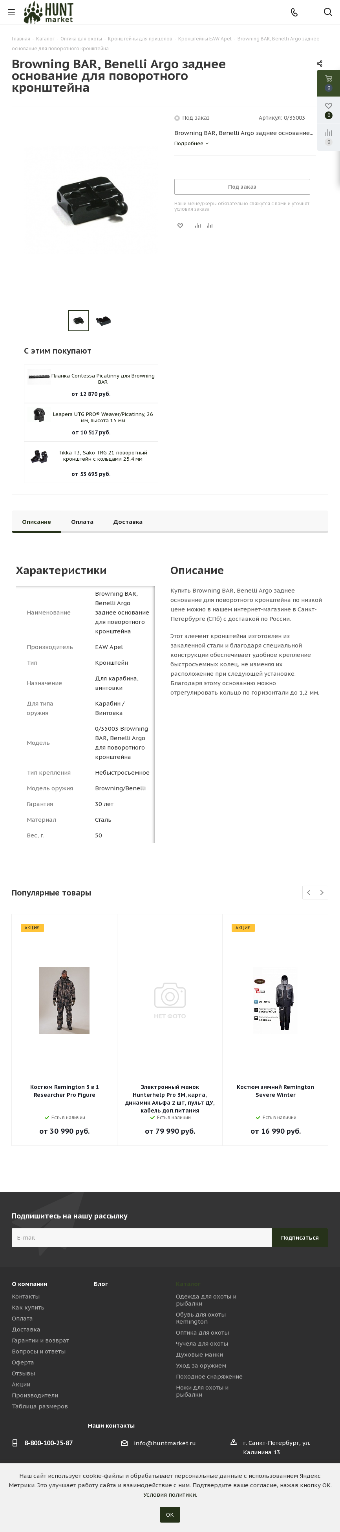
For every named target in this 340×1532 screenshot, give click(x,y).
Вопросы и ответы (39, 1351)
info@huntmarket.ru (165, 1443)
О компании (29, 1284)
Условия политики (169, 1494)
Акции (21, 1384)
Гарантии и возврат (40, 1340)
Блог (101, 1284)
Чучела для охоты (202, 1343)
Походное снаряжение (209, 1376)
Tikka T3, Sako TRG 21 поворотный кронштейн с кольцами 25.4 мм (102, 455)
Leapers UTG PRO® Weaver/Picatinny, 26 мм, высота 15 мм (103, 417)
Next (321, 893)
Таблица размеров (40, 1406)
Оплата (22, 1318)
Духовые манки (199, 1354)
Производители (35, 1395)
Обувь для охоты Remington (201, 1318)
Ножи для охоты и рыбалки (202, 1391)
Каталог (188, 1284)
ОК (170, 1514)
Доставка (26, 1329)
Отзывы (23, 1373)
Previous (309, 893)
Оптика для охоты (202, 1332)
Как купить (28, 1307)
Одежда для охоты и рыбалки (206, 1300)
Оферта (23, 1362)
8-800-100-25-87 (48, 1443)
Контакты (26, 1296)
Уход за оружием (201, 1365)
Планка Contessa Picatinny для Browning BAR (103, 378)
